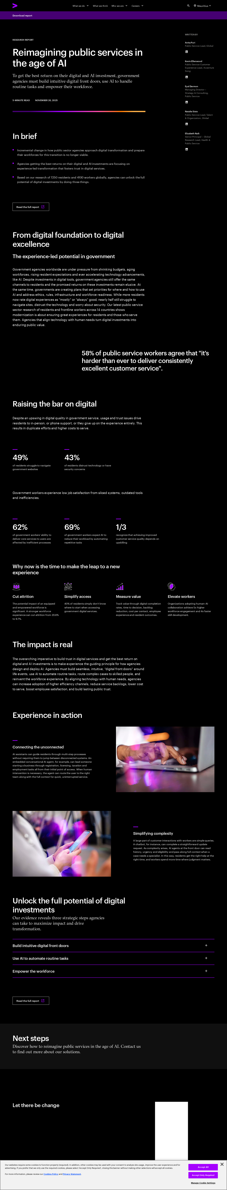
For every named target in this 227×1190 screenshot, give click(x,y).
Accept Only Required (203, 1175)
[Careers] (137, 5)
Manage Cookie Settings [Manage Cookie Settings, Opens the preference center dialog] (203, 1183)
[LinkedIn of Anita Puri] (186, 52)
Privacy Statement (72, 1174)
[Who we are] (119, 5)
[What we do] (81, 5)
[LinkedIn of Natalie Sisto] (186, 124)
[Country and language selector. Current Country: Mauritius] (203, 5)
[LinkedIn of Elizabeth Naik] (186, 149)
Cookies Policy (51, 1174)
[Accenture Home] (22, 5)
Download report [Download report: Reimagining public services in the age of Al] (22, 15)
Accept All (203, 1167)
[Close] (222, 1164)
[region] (113, 1175)
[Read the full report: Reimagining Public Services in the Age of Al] (31, 207)
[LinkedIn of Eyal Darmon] (186, 102)
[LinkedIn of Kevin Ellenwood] (186, 77)
